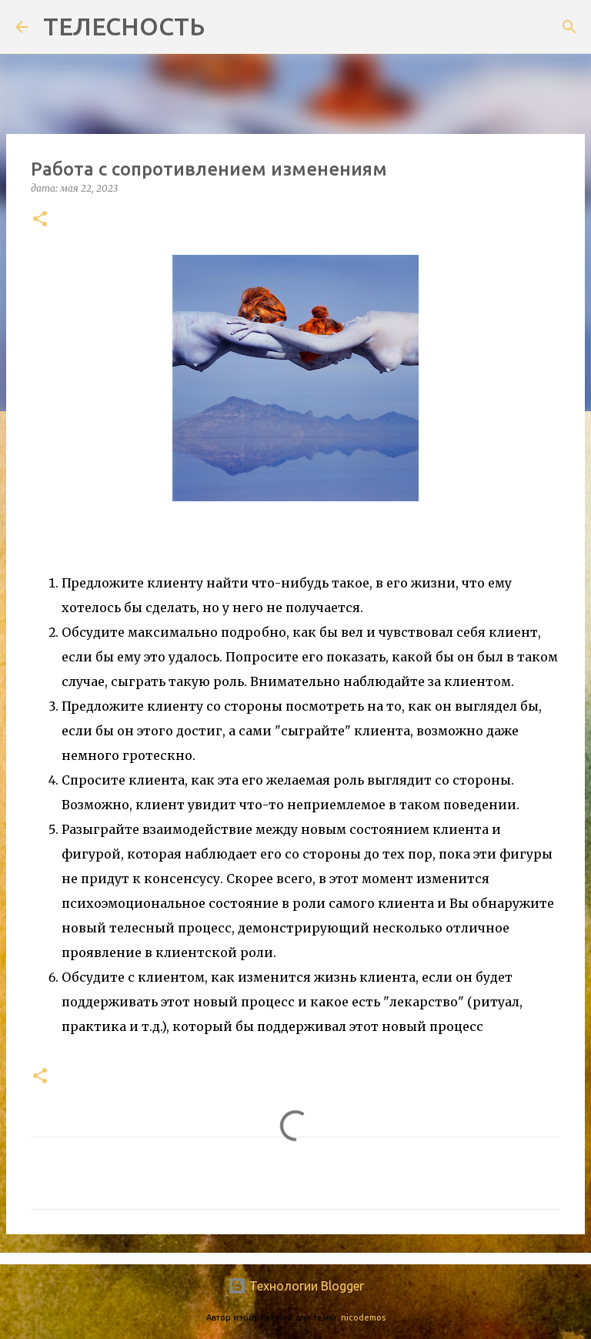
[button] (40, 219)
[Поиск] (226, 26)
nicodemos (363, 1317)
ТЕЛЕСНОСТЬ (124, 26)
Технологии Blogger (296, 1286)
